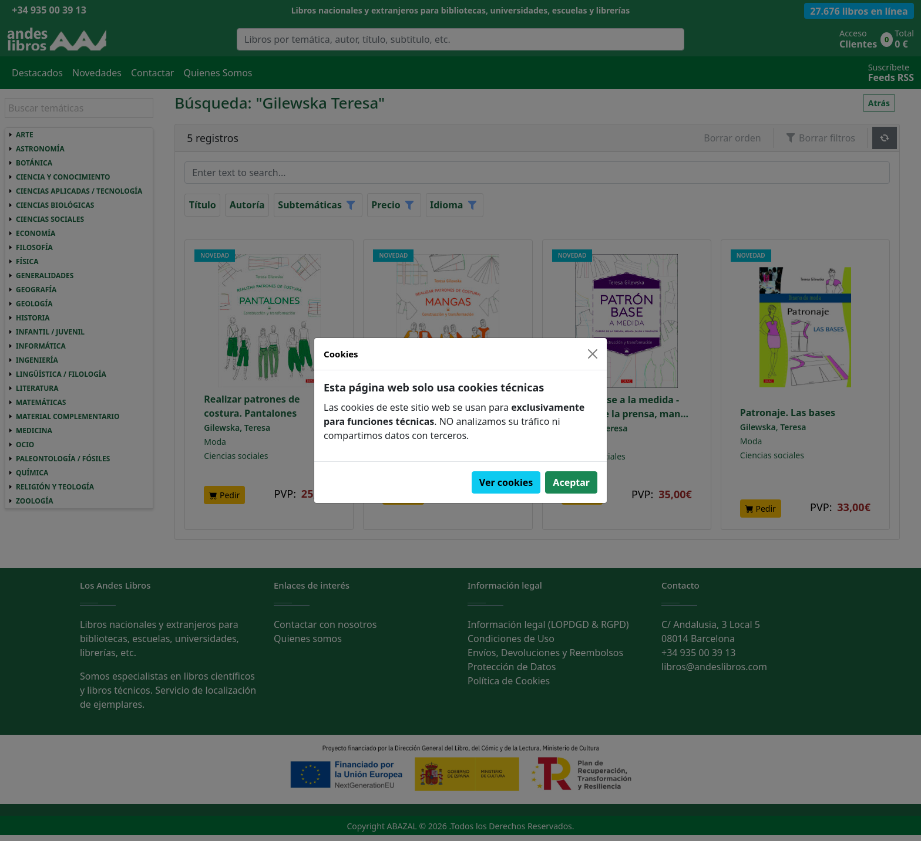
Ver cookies (506, 482)
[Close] (592, 353)
